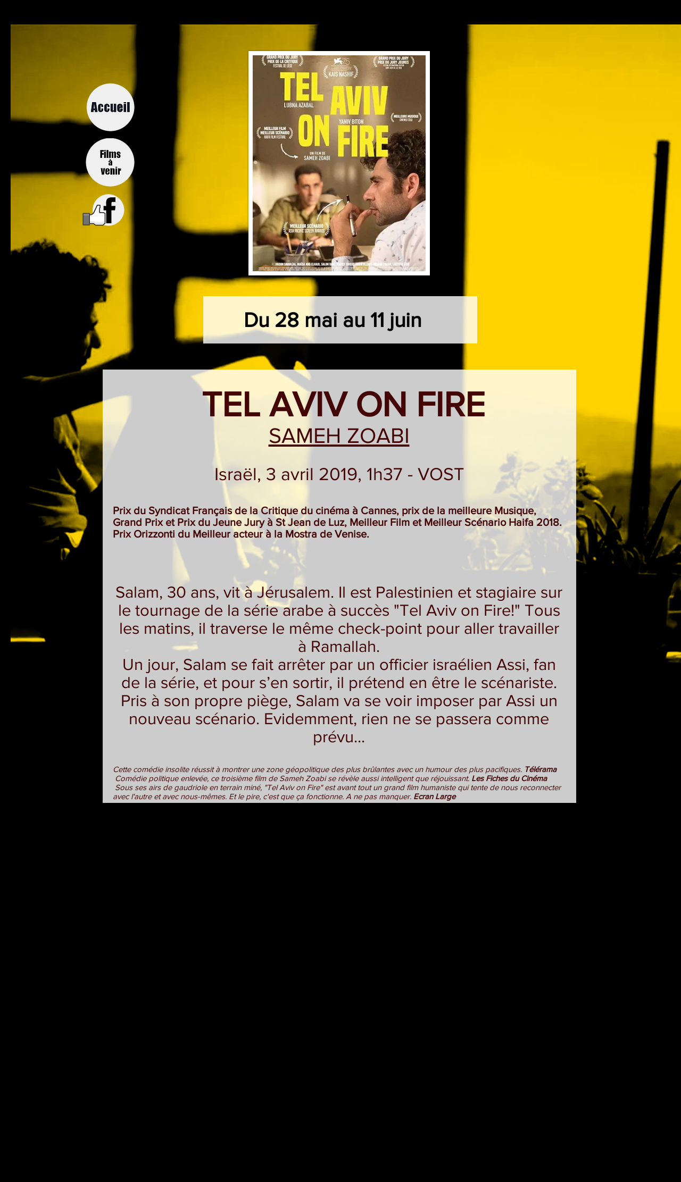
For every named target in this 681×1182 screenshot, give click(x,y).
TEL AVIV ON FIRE (339, 404)
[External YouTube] (339, 903)
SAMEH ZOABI (339, 435)
